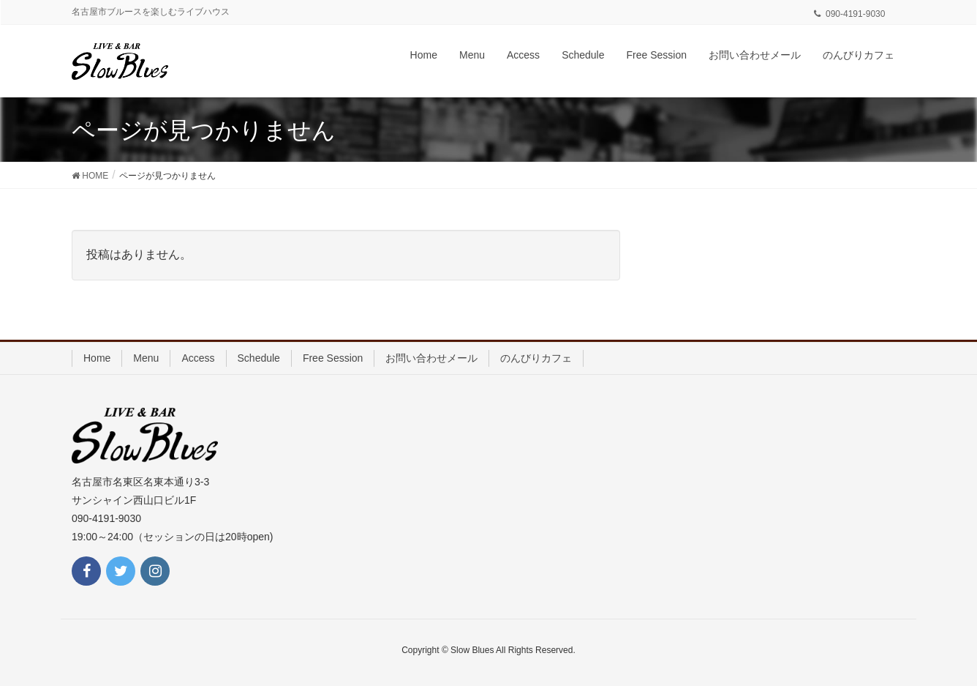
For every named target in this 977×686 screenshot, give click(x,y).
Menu (146, 358)
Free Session (333, 358)
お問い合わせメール (431, 358)
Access (197, 358)
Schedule (259, 358)
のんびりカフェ (536, 358)
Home (96, 358)
